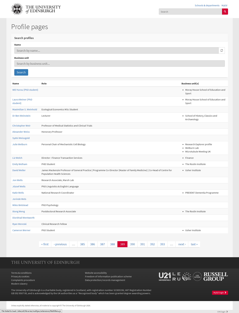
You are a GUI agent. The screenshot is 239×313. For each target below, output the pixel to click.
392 (152, 244)
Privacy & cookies (20, 276)
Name (17, 44)
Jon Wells (17, 180)
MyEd (224, 5)
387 (102, 244)
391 (142, 244)
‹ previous (60, 244)
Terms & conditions (21, 272)
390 (132, 244)
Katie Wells (18, 192)
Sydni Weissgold (21, 138)
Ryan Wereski (19, 223)
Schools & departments (207, 5)
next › (182, 244)
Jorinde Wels (19, 198)
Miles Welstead (20, 205)
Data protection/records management (105, 280)
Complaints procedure (23, 280)
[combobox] (190, 11)
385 (82, 244)
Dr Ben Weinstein (21, 115)
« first (45, 244)
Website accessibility (96, 272)
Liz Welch (17, 157)
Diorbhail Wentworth (23, 217)
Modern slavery (19, 283)
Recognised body (88, 293)
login (222, 311)
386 (92, 244)
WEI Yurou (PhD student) (25, 89)
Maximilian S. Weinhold (24, 109)
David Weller (19, 170)
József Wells (18, 186)
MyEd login (220, 292)
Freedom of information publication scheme (108, 276)
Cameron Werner (21, 230)
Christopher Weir (21, 125)
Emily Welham (19, 164)
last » (194, 244)
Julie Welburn (19, 144)
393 (162, 244)
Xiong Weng (18, 211)
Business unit (21, 57)
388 (112, 244)
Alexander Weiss (21, 131)
